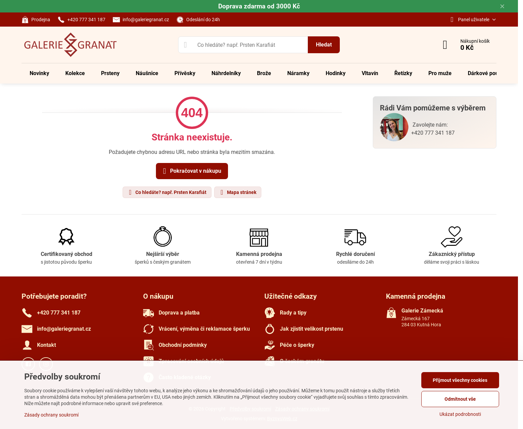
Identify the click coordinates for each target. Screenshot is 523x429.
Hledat (324, 44)
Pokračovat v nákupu (191, 171)
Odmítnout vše (460, 399)
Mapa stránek (237, 192)
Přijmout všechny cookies (460, 380)
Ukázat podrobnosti (460, 414)
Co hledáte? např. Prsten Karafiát (166, 192)
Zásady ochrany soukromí (51, 415)
